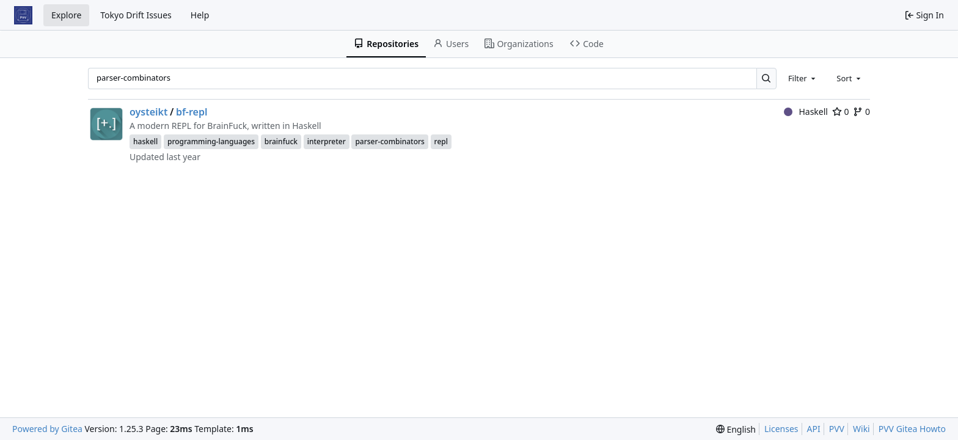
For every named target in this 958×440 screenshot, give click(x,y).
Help (200, 15)
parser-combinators (390, 141)
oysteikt (149, 112)
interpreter (326, 141)
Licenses (781, 429)
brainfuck (281, 141)
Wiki (861, 429)
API (814, 429)
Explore (66, 15)
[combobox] (803, 78)
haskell (145, 141)
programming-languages (211, 141)
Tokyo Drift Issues (136, 15)
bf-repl (192, 112)
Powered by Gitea (47, 429)
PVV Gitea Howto (912, 429)
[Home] (23, 15)
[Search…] (766, 78)
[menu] (736, 429)
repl (441, 141)
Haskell (806, 111)
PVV (836, 429)
